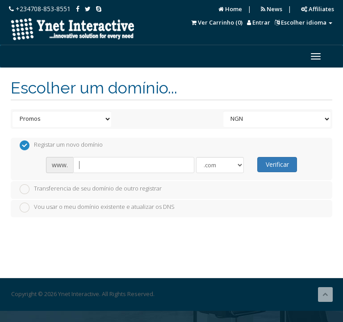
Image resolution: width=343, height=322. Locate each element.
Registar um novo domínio (61, 145)
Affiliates (317, 9)
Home (230, 9)
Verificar (277, 164)
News (271, 9)
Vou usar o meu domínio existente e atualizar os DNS (97, 207)
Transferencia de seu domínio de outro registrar (91, 189)
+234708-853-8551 (40, 8)
